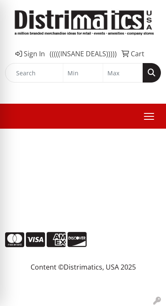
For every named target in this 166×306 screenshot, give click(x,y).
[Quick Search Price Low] (83, 73)
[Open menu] (149, 116)
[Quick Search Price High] (123, 73)
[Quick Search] (34, 73)
